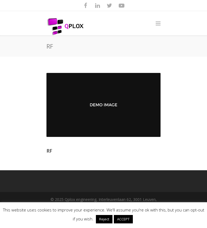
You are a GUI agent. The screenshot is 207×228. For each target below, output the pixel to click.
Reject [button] (104, 219)
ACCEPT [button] (123, 219)
